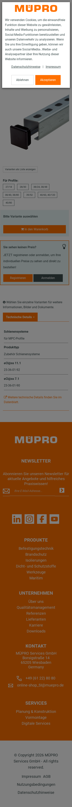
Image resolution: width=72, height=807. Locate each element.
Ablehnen (22, 80)
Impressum (53, 67)
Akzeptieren (48, 80)
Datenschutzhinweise (25, 67)
